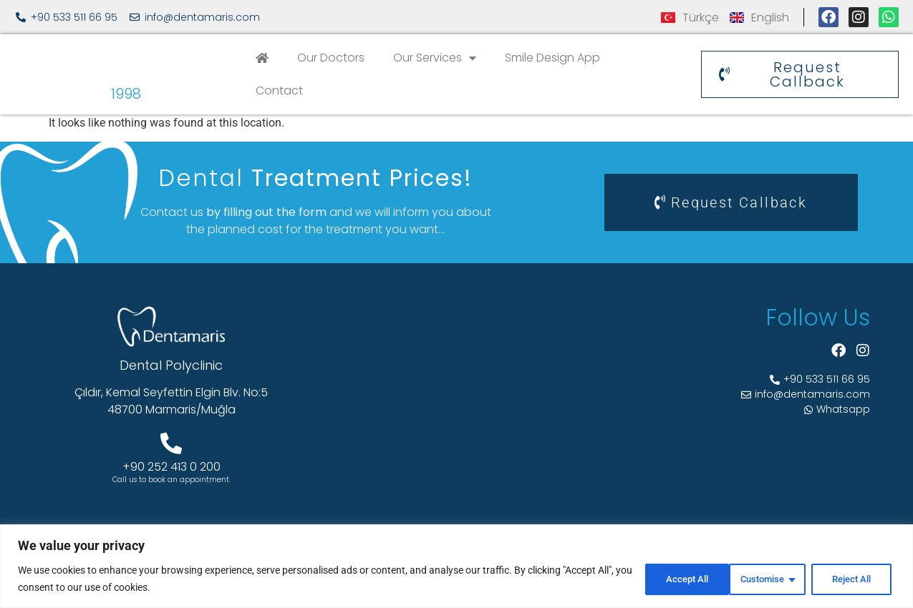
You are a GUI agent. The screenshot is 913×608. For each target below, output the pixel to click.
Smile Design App (552, 57)
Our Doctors (330, 57)
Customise (665, 578)
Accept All (851, 578)
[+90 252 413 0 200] (171, 443)
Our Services (434, 58)
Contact (279, 90)
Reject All (759, 578)
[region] (456, 566)
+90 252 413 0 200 (171, 467)
